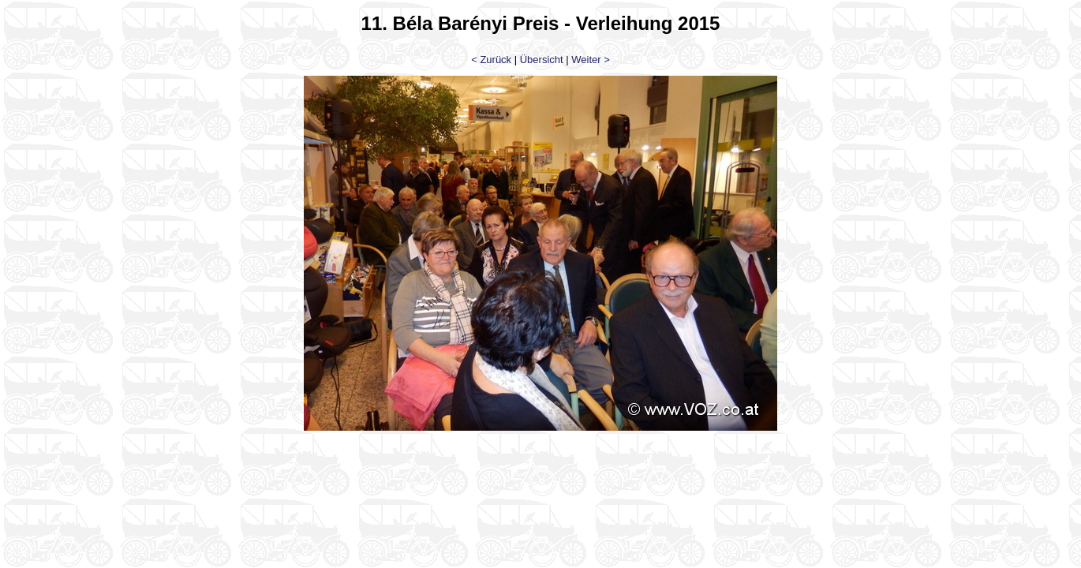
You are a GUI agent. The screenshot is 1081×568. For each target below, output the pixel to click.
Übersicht (541, 59)
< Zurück (491, 59)
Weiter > (590, 59)
